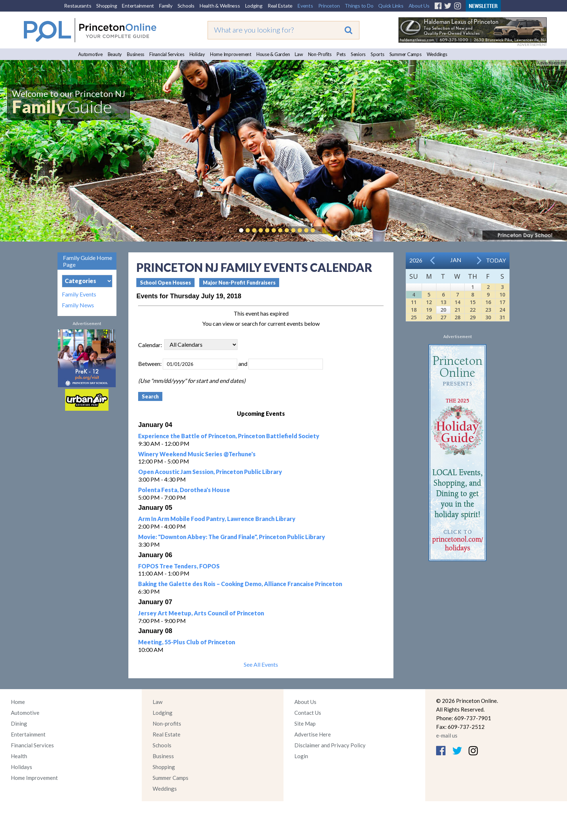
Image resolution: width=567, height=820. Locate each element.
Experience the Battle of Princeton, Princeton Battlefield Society (228, 435)
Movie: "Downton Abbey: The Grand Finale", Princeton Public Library (231, 536)
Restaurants (77, 6)
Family (165, 6)
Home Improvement (230, 54)
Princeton (329, 6)
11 (414, 302)
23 (488, 309)
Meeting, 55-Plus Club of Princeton (186, 642)
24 (502, 309)
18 (414, 309)
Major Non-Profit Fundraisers (239, 282)
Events (305, 6)
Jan (455, 259)
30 (488, 317)
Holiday (197, 54)
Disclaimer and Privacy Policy (330, 745)
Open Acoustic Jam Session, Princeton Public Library (210, 471)
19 (429, 309)
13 (443, 302)
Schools (186, 6)
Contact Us (307, 712)
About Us (419, 6)
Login (301, 756)
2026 (415, 260)
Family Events (79, 294)
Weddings (437, 54)
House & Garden (273, 54)
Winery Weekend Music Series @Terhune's (197, 453)
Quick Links (390, 6)
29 (473, 317)
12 (429, 302)
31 (502, 317)
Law (299, 54)
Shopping (106, 6)
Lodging (254, 6)
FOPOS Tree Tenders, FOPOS (178, 566)
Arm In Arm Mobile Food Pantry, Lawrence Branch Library (216, 518)
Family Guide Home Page (87, 261)
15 (473, 302)
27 (443, 317)
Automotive (90, 54)
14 (457, 302)
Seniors (358, 54)
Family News (78, 305)
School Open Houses (165, 282)
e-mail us (446, 735)
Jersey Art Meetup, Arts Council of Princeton (201, 613)
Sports (377, 54)
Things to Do (359, 6)
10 (502, 294)
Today (496, 260)
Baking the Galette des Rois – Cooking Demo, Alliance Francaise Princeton (240, 583)
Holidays (21, 767)
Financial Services (166, 54)
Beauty (115, 54)
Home (18, 702)
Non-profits (167, 723)
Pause (323, 230)
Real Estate (280, 6)
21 (457, 309)
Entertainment (138, 6)
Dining (19, 723)
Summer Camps (405, 54)
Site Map (305, 723)
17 (502, 302)
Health (19, 756)
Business (135, 54)
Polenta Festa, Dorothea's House (184, 489)
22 (473, 309)
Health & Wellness (220, 6)
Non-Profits (320, 54)
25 (414, 317)
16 (488, 302)
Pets (341, 54)
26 (429, 317)
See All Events (261, 664)
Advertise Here (312, 734)
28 (457, 317)
